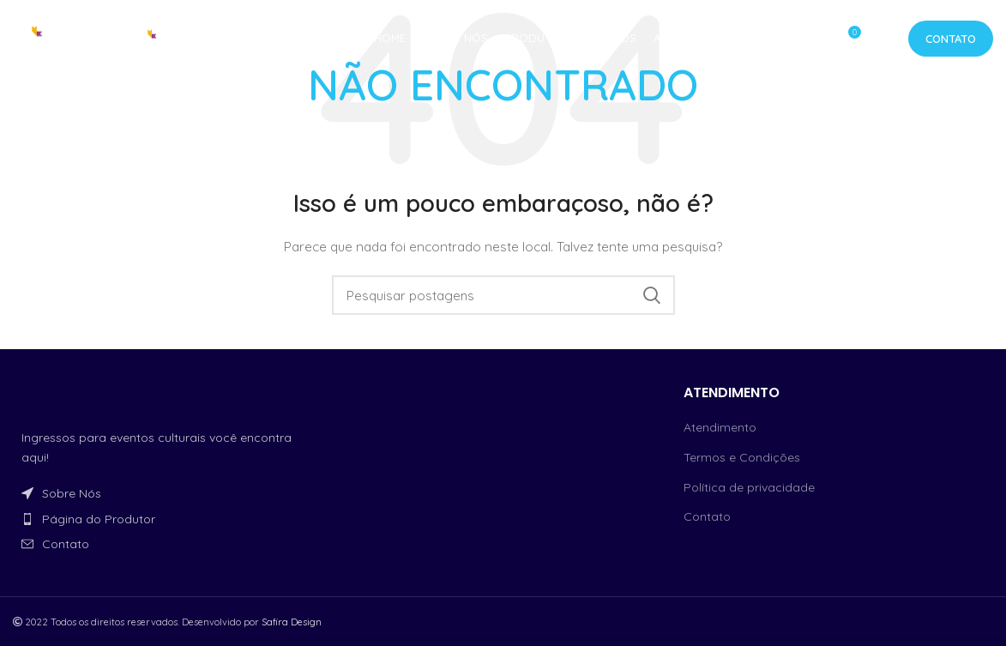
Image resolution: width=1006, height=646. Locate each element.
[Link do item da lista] (167, 493)
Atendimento (720, 427)
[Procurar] (503, 295)
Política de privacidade (749, 487)
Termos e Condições (742, 457)
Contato (950, 38)
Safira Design (292, 622)
